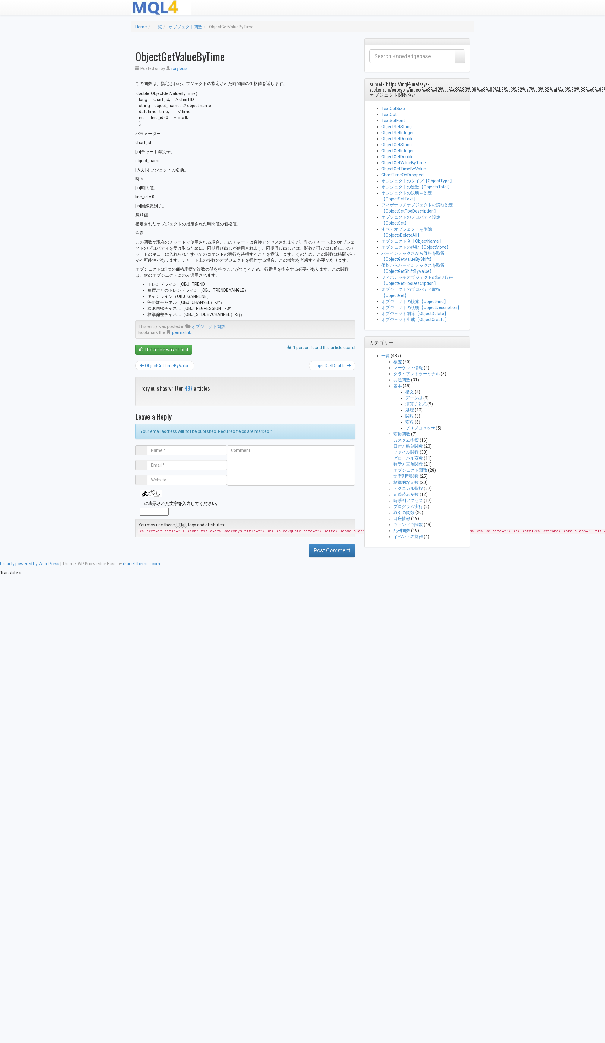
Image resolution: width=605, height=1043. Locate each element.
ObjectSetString (396, 126)
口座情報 (401, 518)
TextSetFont (393, 120)
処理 (409, 410)
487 (189, 388)
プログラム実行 (408, 506)
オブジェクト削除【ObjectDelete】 (414, 313)
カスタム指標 (406, 440)
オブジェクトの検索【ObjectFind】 (414, 301)
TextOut (389, 114)
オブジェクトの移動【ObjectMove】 (416, 247)
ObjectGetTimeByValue (165, 365)
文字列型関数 (406, 476)
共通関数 (401, 379)
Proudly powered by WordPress (29, 563)
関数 (409, 416)
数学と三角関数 (408, 464)
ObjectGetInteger (397, 150)
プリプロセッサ (420, 428)
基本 (397, 385)
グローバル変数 (408, 458)
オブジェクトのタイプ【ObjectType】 (417, 180)
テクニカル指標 (408, 488)
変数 (409, 422)
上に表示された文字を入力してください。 (180, 503)
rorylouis (179, 68)
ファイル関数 (406, 452)
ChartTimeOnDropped (402, 174)
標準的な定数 (406, 482)
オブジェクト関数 (185, 26)
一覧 (157, 26)
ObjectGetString (396, 144)
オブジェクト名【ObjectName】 (412, 241)
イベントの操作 (408, 536)
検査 (397, 361)
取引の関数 (403, 512)
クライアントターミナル (416, 373)
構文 (409, 391)
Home (141, 26)
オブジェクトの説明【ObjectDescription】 (421, 307)
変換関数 (401, 434)
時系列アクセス (408, 500)
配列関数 (401, 530)
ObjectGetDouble (332, 365)
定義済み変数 (406, 494)
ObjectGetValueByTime (403, 162)
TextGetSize (393, 108)
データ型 (413, 397)
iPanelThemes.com (141, 563)
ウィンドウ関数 (408, 524)
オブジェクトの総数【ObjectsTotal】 (416, 186)
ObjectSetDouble (397, 138)
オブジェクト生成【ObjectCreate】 (415, 319)
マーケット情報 (408, 367)
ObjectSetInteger (397, 132)
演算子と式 (416, 404)
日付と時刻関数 (408, 446)
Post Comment (332, 550)
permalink (181, 332)
